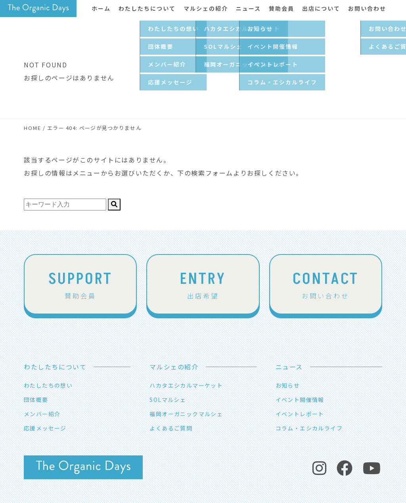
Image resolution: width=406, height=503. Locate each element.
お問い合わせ (325, 284)
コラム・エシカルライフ (309, 428)
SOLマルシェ (167, 400)
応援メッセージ (45, 428)
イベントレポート (300, 414)
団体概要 (36, 400)
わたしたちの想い (48, 385)
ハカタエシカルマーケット (186, 385)
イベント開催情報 (300, 400)
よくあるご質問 (170, 428)
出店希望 (203, 284)
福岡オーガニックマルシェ (186, 414)
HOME (32, 128)
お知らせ (288, 385)
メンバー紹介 (42, 414)
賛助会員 (80, 284)
